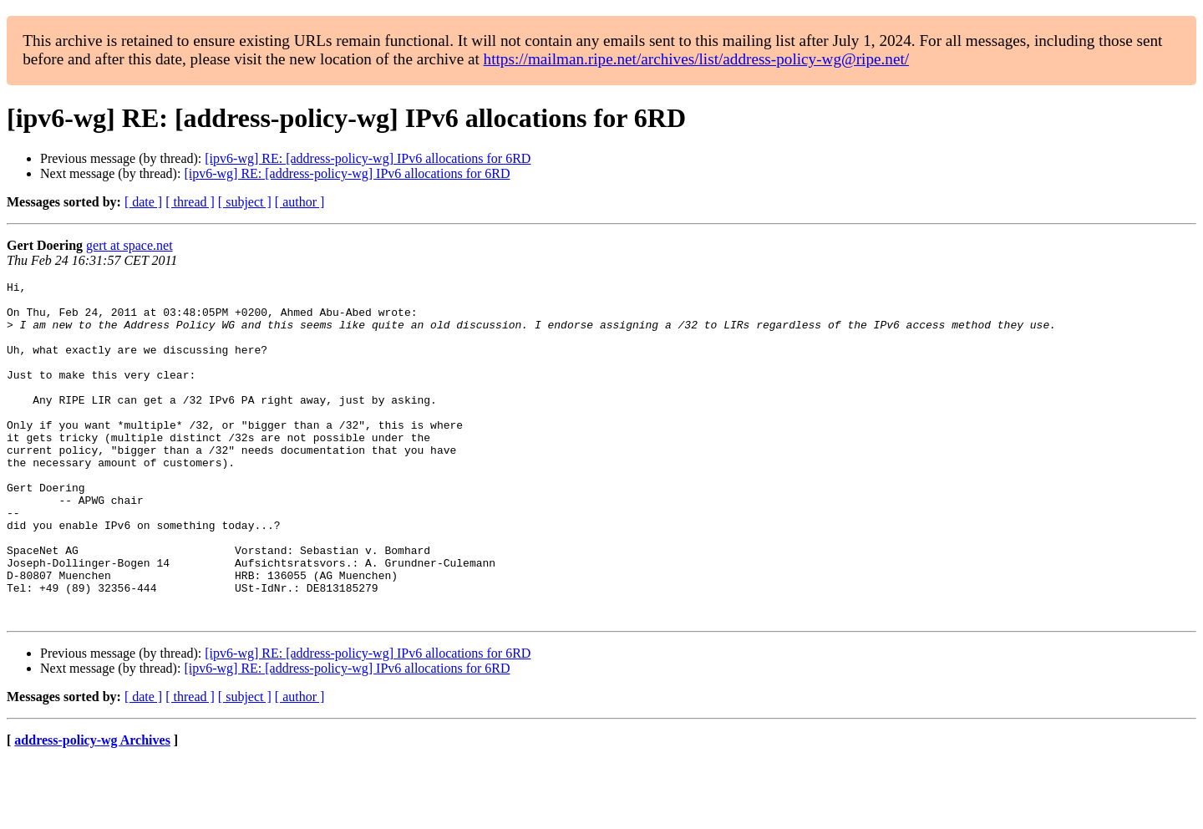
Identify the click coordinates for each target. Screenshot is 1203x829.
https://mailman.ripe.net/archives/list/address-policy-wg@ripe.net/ (697, 59)
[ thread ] (190, 202)
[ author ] (300, 202)
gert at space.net (129, 245)
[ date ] (143, 202)
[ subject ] (245, 202)
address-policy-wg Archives (92, 808)
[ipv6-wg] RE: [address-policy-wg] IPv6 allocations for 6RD (367, 158)
